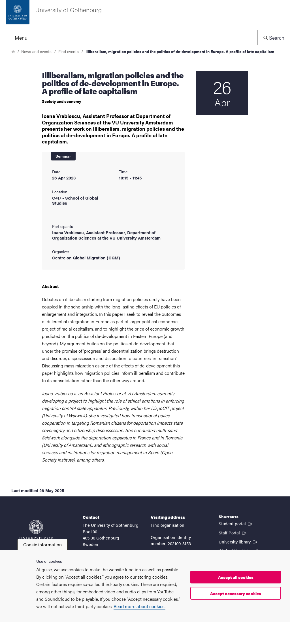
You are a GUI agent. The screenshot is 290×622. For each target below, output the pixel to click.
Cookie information (42, 544)
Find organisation (167, 525)
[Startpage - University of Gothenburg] (145, 15)
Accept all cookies (235, 577)
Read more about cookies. (139, 606)
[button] (128, 37)
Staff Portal (233, 532)
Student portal (236, 523)
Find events (68, 51)
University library (238, 541)
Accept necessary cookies (235, 593)
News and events (36, 51)
